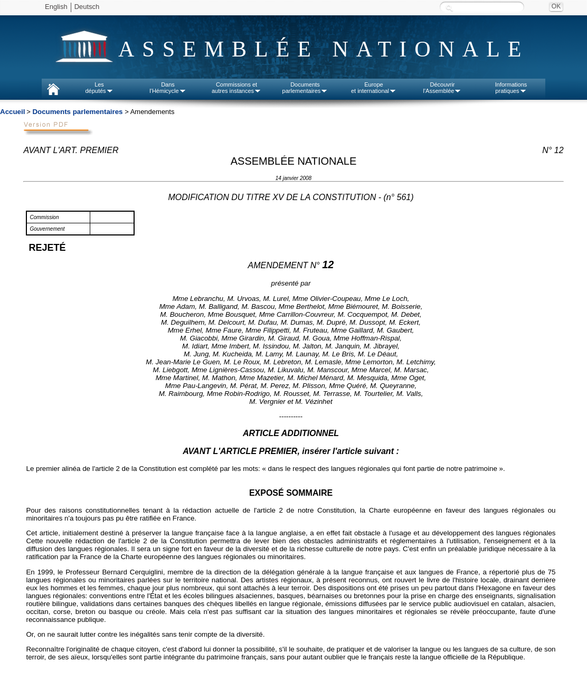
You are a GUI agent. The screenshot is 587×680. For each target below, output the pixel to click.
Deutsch (87, 7)
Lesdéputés (99, 87)
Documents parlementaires (77, 112)
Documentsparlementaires (305, 87)
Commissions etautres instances (236, 87)
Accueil (12, 112)
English (56, 7)
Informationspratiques (511, 87)
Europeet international (373, 87)
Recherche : (449, 7)
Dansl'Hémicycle (167, 87)
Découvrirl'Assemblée (442, 87)
